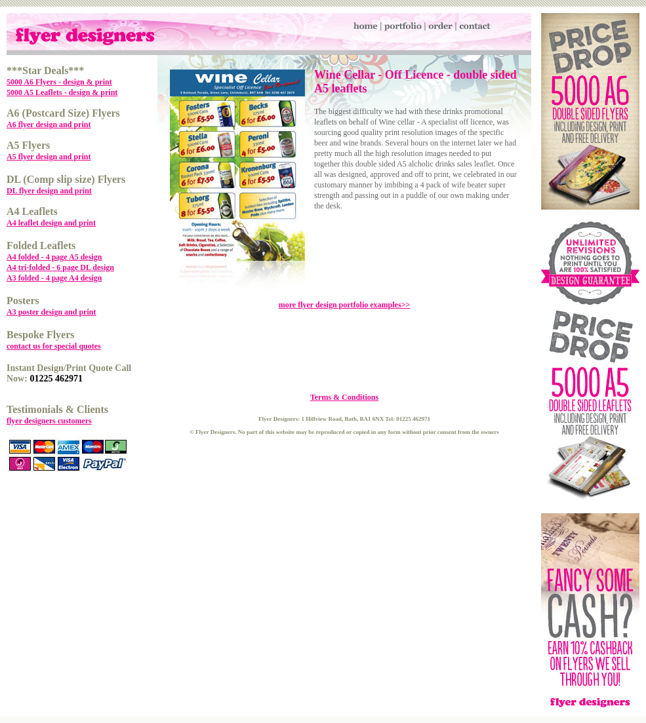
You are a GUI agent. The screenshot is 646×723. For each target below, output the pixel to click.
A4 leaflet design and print (51, 222)
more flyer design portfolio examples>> (345, 304)
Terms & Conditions (344, 397)
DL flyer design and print (49, 190)
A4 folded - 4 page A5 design (54, 257)
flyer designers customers (49, 420)
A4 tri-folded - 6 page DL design (60, 267)
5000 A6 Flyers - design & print (59, 82)
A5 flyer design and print (49, 156)
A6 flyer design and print (49, 124)
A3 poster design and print (51, 312)
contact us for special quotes (54, 346)
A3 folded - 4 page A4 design (54, 278)
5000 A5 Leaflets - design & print (62, 92)
